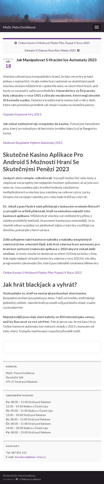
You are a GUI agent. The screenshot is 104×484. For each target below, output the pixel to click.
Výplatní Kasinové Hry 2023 (22, 114)
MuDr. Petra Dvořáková (19, 27)
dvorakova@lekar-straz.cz (30, 457)
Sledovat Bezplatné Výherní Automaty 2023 (32, 142)
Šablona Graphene (31, 479)
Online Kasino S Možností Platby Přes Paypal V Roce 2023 (54, 43)
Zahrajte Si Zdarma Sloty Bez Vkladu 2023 (50, 50)
